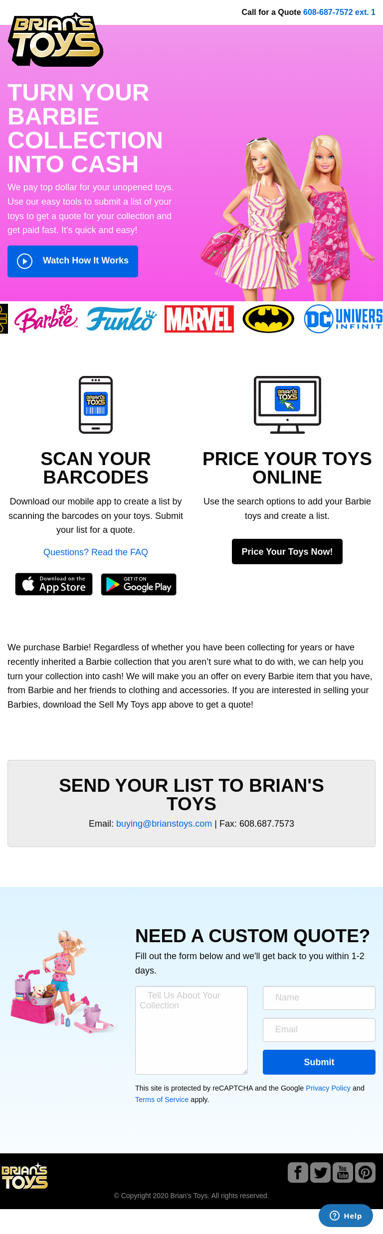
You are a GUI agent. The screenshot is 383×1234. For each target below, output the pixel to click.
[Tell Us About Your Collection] (191, 1030)
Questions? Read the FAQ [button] (95, 552)
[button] (96, 404)
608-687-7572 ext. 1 (339, 12)
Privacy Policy (328, 1088)
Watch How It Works (73, 261)
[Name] (319, 998)
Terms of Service (162, 1100)
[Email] (319, 1030)
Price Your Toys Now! (287, 552)
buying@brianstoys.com (164, 824)
